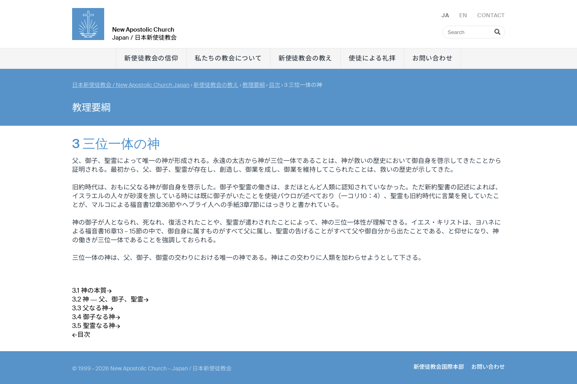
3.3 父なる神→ (92, 308)
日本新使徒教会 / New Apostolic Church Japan (131, 84)
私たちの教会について (228, 58)
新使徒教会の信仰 (151, 58)
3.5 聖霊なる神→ (96, 326)
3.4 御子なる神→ (96, 317)
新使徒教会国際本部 (439, 366)
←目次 (81, 334)
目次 (274, 84)
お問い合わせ (432, 58)
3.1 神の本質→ (92, 290)
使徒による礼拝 (372, 58)
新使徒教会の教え (305, 58)
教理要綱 (253, 84)
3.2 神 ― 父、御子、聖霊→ (110, 299)
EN (463, 15)
